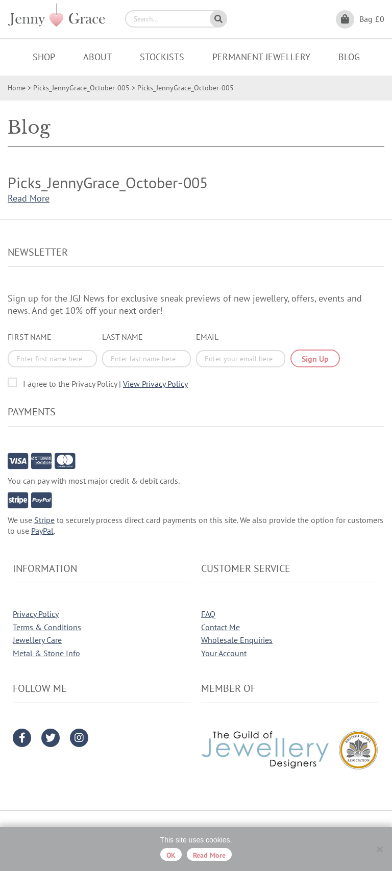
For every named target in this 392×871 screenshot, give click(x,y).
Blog (349, 57)
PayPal (42, 531)
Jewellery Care (37, 640)
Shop (44, 57)
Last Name (122, 337)
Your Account (224, 653)
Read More (29, 198)
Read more (209, 855)
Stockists (162, 57)
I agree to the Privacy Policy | (105, 384)
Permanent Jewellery (261, 57)
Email (207, 337)
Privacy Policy (36, 614)
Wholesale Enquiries (237, 640)
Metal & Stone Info (46, 653)
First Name (30, 337)
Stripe (44, 520)
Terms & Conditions (47, 627)
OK (171, 855)
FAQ (208, 614)
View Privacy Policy (155, 384)
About (97, 57)
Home (17, 87)
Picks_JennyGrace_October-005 (81, 87)
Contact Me (220, 627)
